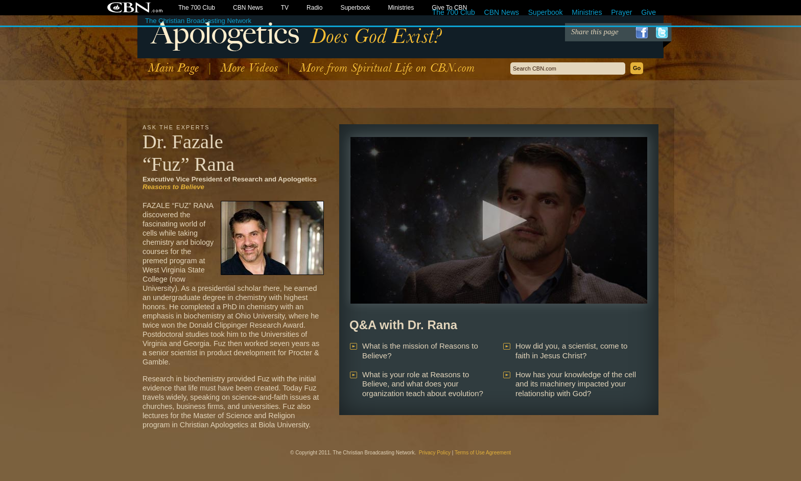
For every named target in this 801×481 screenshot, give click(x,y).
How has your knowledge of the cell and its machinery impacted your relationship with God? (575, 384)
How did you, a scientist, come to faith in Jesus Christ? (571, 350)
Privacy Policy (435, 452)
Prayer (621, 12)
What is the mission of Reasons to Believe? (420, 350)
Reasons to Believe (173, 187)
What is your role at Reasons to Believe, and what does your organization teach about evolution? (422, 384)
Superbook (545, 12)
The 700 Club (453, 12)
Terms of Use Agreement (483, 452)
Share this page (595, 32)
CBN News (501, 12)
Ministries (587, 12)
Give (648, 12)
